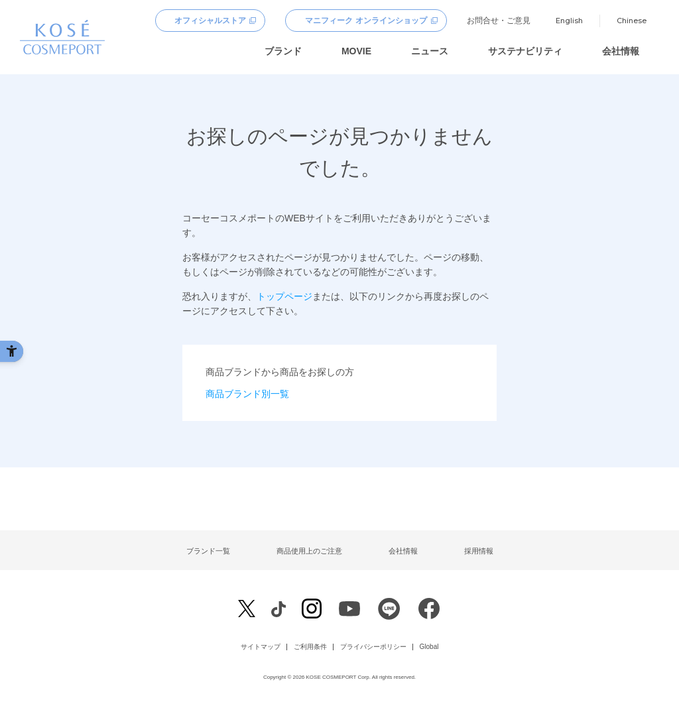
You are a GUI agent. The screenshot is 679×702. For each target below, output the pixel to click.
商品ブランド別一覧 (247, 393)
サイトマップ (260, 647)
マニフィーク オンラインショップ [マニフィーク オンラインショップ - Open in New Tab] (365, 20)
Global (429, 647)
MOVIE (356, 51)
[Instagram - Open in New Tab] (312, 610)
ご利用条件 (310, 647)
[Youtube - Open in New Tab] (349, 612)
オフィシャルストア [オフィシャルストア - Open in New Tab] (210, 20)
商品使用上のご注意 (309, 551)
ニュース (429, 51)
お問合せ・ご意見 (498, 20)
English (569, 20)
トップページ (284, 296)
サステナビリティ (525, 51)
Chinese (632, 20)
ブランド (283, 51)
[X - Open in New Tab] (246, 608)
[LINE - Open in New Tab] (389, 612)
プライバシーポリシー (373, 647)
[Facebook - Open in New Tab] (278, 608)
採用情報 (478, 551)
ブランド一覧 (208, 551)
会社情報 (620, 51)
